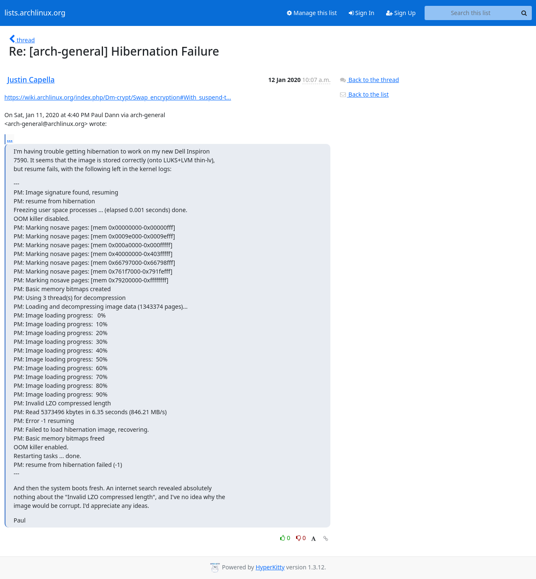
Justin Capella (31, 79)
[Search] (524, 13)
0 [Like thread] (285, 538)
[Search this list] (471, 13)
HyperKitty (269, 567)
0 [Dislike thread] (301, 538)
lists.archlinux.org (35, 13)
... (10, 138)
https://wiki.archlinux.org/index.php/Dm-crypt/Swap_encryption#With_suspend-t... (118, 97)
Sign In (361, 13)
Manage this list (312, 13)
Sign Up (401, 13)
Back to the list (364, 94)
